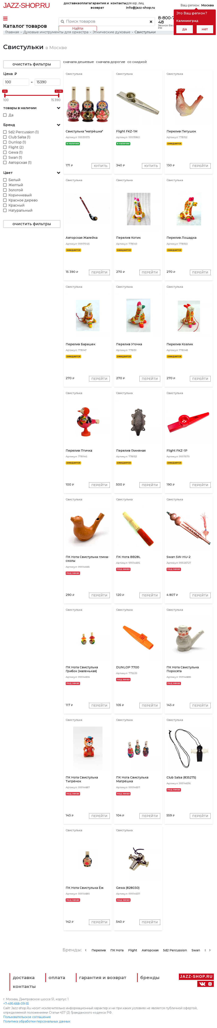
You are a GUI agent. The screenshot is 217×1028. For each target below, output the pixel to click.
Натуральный (20, 210)
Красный (16, 205)
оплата (85, 3)
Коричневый (20, 195)
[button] (31, 108)
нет (205, 29)
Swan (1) (15, 157)
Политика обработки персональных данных (36, 1021)
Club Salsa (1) (19, 137)
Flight (132, 950)
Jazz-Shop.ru (26, 5)
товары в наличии (19, 108)
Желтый (15, 185)
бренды (150, 977)
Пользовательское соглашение (27, 1017)
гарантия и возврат (100, 5)
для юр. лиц (140, 5)
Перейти (200, 166)
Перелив (99, 950)
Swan (196, 950)
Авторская (150, 950)
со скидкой (137, 62)
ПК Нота (117, 950)
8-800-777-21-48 (172, 20)
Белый (14, 180)
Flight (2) (16, 147)
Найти (77, 28)
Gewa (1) (15, 152)
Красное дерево (23, 200)
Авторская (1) (20, 163)
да (184, 29)
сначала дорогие (110, 62)
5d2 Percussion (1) (23, 132)
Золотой (15, 190)
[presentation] (85, 950)
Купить (100, 166)
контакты (118, 3)
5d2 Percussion (175, 950)
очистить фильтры (32, 64)
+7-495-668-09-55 (16, 1004)
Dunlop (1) (17, 142)
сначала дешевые (78, 62)
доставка (71, 3)
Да (10, 115)
